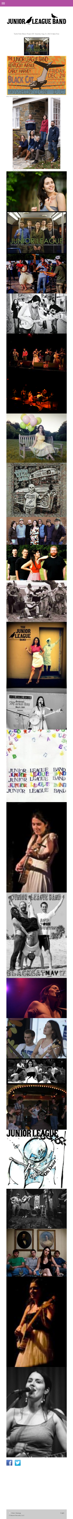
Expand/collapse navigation (36, 3)
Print (12, 1513)
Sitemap (18, 1513)
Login (62, 1513)
